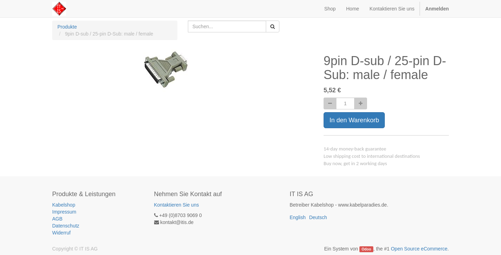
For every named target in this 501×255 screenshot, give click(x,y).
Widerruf (61, 232)
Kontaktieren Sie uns (176, 205)
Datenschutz (65, 226)
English (298, 217)
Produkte (67, 27)
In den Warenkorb (354, 120)
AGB (57, 219)
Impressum (64, 212)
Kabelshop (63, 205)
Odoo (366, 249)
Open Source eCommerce (419, 249)
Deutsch (318, 217)
